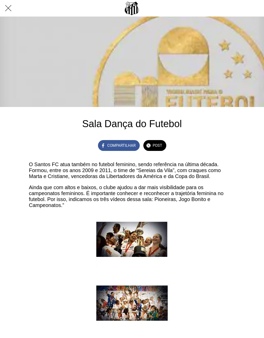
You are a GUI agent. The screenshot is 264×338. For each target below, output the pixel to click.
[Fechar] (8, 8)
